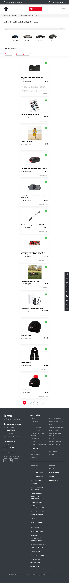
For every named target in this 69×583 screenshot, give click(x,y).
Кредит (52, 468)
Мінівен (33, 457)
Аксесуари (34, 566)
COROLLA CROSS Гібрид (37, 434)
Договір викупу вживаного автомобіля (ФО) (37, 496)
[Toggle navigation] (63, 9)
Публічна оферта (37, 531)
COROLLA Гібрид (56, 421)
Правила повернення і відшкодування (36, 537)
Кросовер (53, 451)
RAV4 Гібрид (35, 430)
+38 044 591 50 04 (11, 430)
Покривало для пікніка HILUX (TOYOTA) (33, 281)
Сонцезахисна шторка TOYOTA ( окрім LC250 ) (33, 78)
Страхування (54, 472)
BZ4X (32, 424)
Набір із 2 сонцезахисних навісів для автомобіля (32, 196)
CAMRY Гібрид (55, 418)
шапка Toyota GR (26, 390)
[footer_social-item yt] (16, 460)
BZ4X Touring (35, 427)
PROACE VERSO (55, 441)
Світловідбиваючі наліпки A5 (30, 114)
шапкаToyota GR (26, 335)
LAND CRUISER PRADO (55, 434)
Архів (32, 518)
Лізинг (51, 476)
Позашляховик (36, 454)
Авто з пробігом (36, 476)
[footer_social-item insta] (10, 460)
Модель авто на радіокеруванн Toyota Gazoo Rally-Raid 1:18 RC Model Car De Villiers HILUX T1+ (33, 253)
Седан (32, 451)
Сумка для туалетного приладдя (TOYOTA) (34, 168)
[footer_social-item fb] (5, 460)
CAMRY (33, 418)
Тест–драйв (34, 468)
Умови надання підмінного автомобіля (36, 524)
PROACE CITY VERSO (38, 445)
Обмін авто (53, 480)
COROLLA (34, 421)
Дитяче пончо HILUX (27, 141)
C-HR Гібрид (54, 430)
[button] (48, 2)
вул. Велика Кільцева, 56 (13, 2)
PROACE (33, 441)
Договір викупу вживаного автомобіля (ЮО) (37, 505)
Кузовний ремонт (37, 555)
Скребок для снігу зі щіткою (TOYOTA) (32, 225)
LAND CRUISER (36, 438)
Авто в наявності (36, 472)
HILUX (51, 438)
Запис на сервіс (36, 547)
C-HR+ (52, 424)
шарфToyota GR (26, 362)
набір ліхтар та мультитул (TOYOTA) (32, 308)
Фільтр (8, 54)
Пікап (51, 454)
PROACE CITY (54, 445)
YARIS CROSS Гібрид (57, 427)
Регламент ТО (35, 551)
